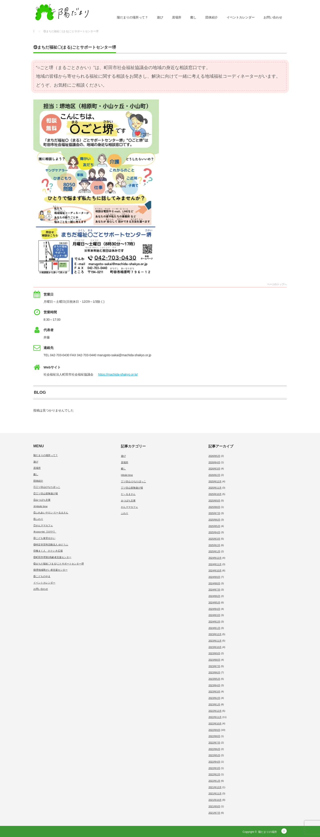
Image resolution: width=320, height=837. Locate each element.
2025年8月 (214, 507)
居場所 (176, 17)
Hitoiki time (127, 475)
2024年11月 (215, 564)
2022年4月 (214, 761)
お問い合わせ (273, 17)
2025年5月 (214, 526)
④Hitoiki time (40, 506)
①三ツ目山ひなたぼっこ (46, 487)
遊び (160, 17)
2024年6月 (214, 596)
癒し (193, 17)
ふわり (124, 513)
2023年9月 (214, 653)
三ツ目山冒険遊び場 (132, 487)
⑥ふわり (38, 519)
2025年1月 (214, 551)
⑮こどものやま (41, 576)
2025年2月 (214, 545)
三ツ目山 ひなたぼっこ (133, 481)
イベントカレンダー (241, 17)
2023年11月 (215, 640)
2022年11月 (215, 717)
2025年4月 (214, 532)
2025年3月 (214, 538)
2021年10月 (215, 800)
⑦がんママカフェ (43, 525)
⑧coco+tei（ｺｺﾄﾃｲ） (44, 531)
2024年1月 (214, 628)
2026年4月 (214, 462)
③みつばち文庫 (41, 500)
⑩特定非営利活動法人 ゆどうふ (50, 544)
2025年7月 (214, 513)
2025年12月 (215, 481)
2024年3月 (214, 615)
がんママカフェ (129, 507)
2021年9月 (214, 806)
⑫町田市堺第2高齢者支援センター (52, 557)
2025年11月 (215, 487)
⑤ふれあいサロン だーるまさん (50, 512)
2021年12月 (215, 787)
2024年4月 (214, 609)
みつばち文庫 (128, 500)
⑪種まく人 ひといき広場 (48, 550)
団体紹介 (211, 17)
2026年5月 (214, 456)
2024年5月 (214, 602)
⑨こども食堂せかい (44, 538)
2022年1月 (214, 780)
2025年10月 (215, 494)
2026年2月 (214, 475)
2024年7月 (214, 589)
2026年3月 (214, 468)
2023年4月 (214, 685)
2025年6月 (214, 519)
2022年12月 (215, 711)
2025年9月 (214, 500)
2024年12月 (215, 558)
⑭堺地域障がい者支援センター (50, 570)
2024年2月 (214, 621)
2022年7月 (214, 742)
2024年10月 (215, 570)
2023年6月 (214, 672)
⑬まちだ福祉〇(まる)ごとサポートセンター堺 (58, 563)
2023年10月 (215, 647)
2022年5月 (214, 755)
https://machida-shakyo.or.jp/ (118, 374)
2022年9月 (214, 730)
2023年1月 (214, 704)
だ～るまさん (128, 494)
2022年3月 (214, 768)
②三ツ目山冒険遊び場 (45, 493)
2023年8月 (214, 659)
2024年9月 (214, 577)
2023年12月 (215, 634)
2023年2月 (214, 698)
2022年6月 (214, 749)
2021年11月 (215, 793)
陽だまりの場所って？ (132, 17)
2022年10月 (215, 723)
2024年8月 (214, 583)
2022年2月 (214, 774)
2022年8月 (214, 736)
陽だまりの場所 (267, 831)
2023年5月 (214, 679)
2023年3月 (214, 691)
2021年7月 (214, 812)
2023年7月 (214, 666)
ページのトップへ (277, 284)
